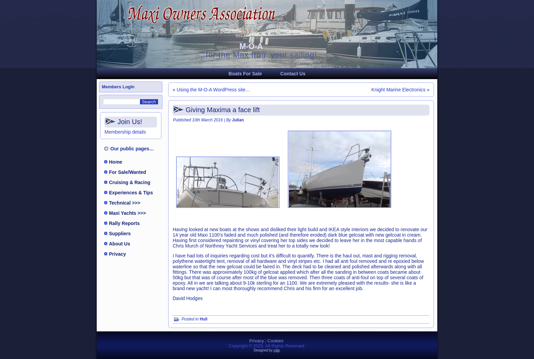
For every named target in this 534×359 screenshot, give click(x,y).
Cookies (275, 340)
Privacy (117, 254)
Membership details (125, 132)
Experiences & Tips (131, 192)
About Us (119, 243)
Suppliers (120, 233)
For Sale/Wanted (127, 172)
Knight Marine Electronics (399, 89)
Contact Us (292, 73)
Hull (203, 319)
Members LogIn (118, 86)
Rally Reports (124, 223)
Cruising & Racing (129, 182)
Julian (238, 120)
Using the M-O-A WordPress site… (213, 89)
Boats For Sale (245, 73)
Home (115, 162)
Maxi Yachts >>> (127, 213)
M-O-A (251, 46)
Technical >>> (124, 203)
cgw (276, 350)
